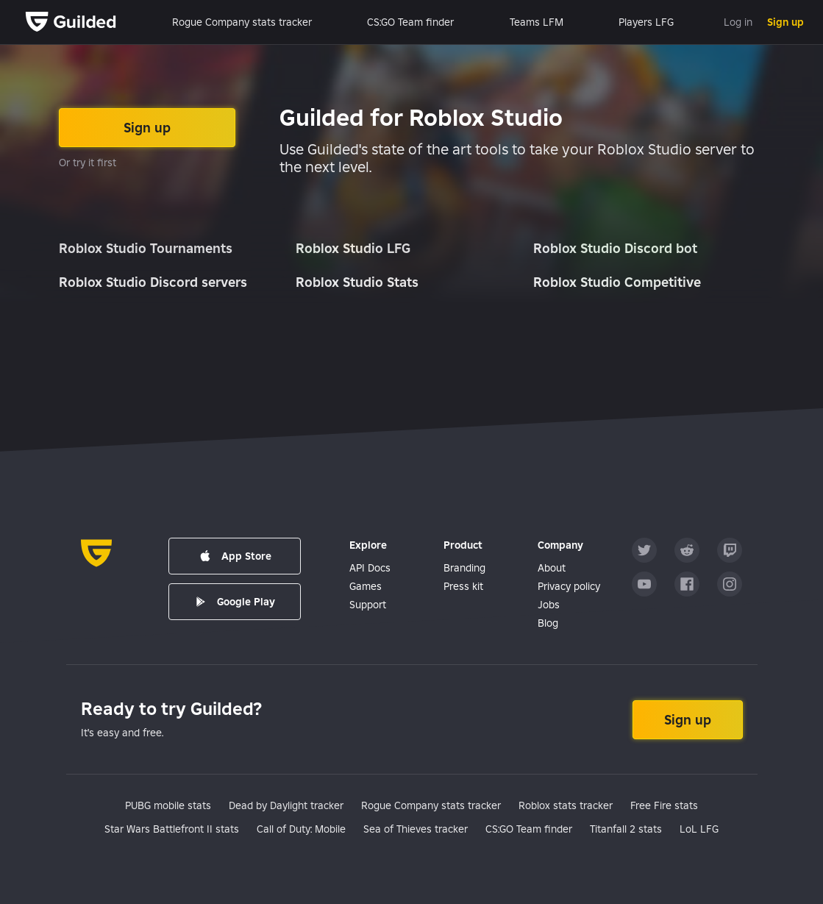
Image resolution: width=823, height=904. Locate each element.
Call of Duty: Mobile (301, 829)
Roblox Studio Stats (357, 282)
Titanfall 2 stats (626, 829)
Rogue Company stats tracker (242, 22)
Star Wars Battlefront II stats (171, 829)
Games (365, 586)
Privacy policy (569, 586)
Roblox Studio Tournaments (145, 248)
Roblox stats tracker (566, 805)
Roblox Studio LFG (353, 248)
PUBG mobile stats (168, 805)
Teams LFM (536, 22)
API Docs (370, 567)
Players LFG (646, 22)
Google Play (234, 601)
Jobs (549, 604)
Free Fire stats (664, 805)
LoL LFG (699, 829)
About (552, 567)
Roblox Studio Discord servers (153, 282)
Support (367, 604)
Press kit (463, 586)
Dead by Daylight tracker (286, 805)
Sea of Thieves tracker (415, 829)
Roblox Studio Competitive (617, 282)
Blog (548, 623)
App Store (234, 556)
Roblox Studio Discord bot (615, 248)
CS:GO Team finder (410, 22)
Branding (464, 567)
